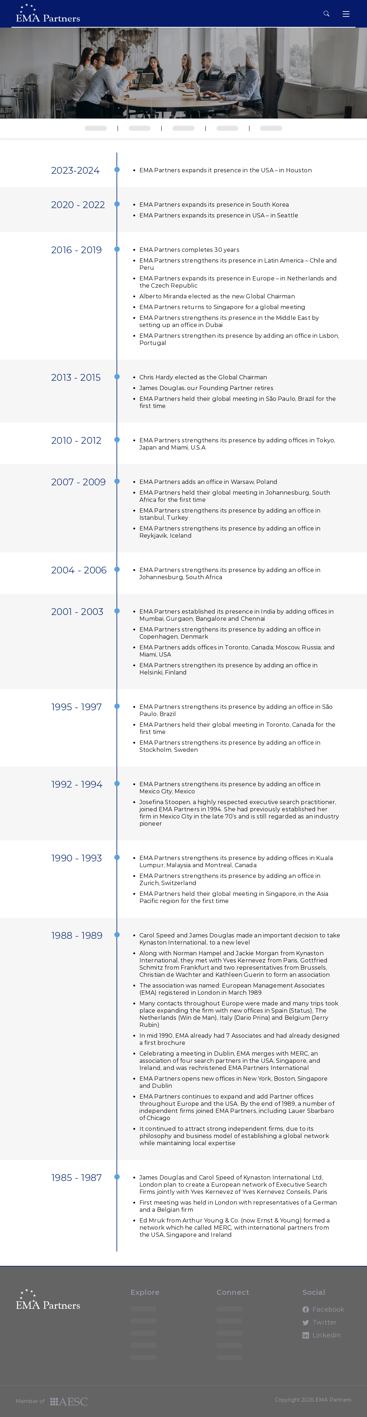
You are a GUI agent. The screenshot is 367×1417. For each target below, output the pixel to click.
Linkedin (308, 1338)
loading (146, 1308)
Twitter (308, 1325)
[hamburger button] (326, 14)
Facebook (308, 1312)
